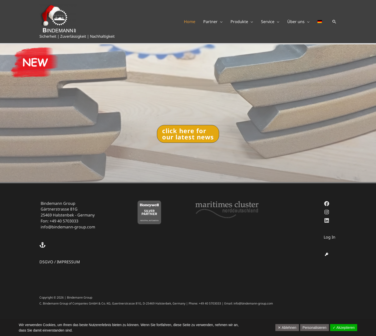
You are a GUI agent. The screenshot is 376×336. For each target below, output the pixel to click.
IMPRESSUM (68, 262)
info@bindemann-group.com (68, 227)
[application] (220, 21)
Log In (329, 237)
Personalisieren (315, 328)
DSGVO (46, 262)
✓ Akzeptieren (344, 328)
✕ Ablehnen (287, 328)
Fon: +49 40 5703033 (59, 221)
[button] (334, 21)
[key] (326, 254)
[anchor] (43, 245)
